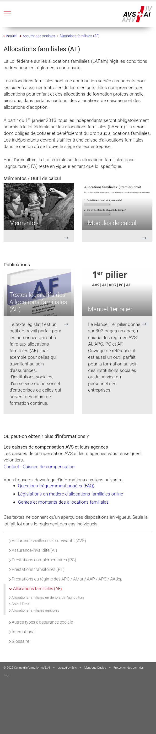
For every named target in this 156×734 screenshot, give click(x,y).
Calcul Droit (19, 604)
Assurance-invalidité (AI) (33, 550)
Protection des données (128, 667)
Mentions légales (95, 667)
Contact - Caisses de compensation (39, 466)
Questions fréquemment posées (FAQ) (56, 486)
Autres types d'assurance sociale (41, 622)
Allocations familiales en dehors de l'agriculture (46, 597)
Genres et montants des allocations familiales (63, 502)
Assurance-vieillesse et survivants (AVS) (47, 540)
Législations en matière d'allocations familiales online (70, 494)
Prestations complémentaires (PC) (42, 559)
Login (7, 675)
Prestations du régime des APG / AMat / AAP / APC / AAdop (66, 578)
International (22, 631)
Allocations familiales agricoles (34, 610)
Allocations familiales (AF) (35, 588)
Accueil (11, 36)
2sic (74, 667)
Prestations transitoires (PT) (37, 569)
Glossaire (19, 641)
